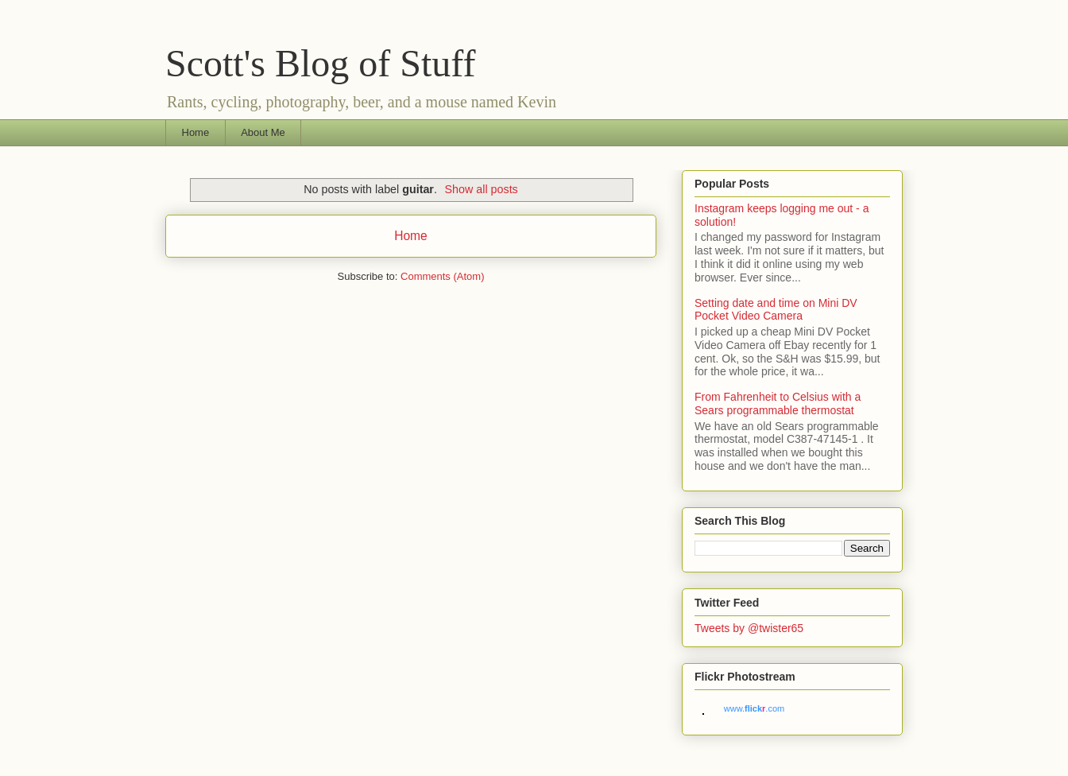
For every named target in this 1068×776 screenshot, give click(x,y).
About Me (263, 132)
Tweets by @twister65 (749, 628)
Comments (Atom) (442, 276)
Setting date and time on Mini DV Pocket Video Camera (776, 310)
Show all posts (481, 189)
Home (196, 132)
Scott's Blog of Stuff (320, 63)
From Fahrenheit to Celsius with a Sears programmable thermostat (778, 403)
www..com (754, 708)
